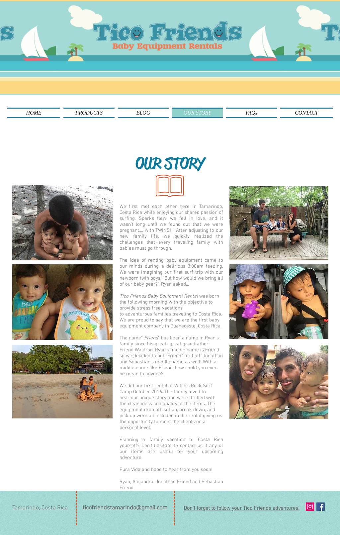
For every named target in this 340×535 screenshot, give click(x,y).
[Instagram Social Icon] (310, 506)
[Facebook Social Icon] (320, 506)
